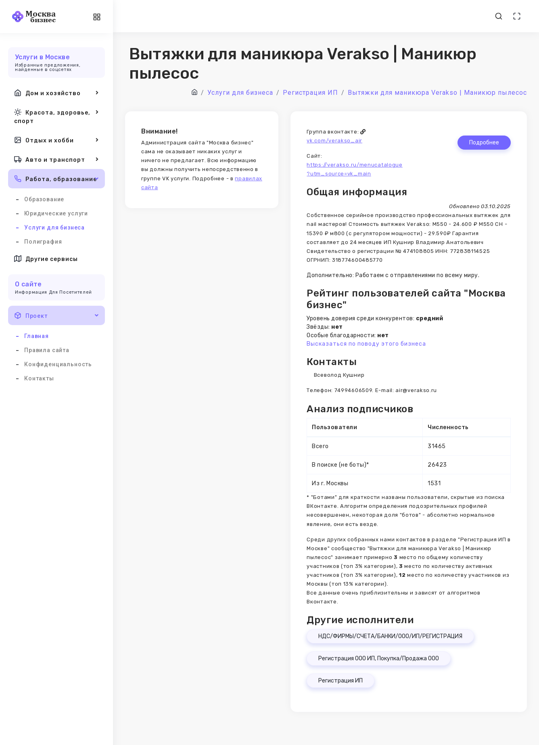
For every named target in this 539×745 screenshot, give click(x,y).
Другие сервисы (46, 258)
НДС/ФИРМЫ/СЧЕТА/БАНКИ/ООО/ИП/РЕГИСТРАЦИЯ (390, 636)
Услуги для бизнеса (54, 227)
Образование (44, 199)
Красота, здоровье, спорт (56, 116)
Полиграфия (43, 241)
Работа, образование (56, 179)
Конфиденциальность (58, 364)
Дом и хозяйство (56, 93)
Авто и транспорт (56, 159)
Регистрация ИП (340, 680)
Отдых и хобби (56, 140)
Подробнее (484, 142)
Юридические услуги (56, 213)
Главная (36, 336)
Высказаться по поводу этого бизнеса (366, 343)
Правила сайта (46, 350)
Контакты (39, 378)
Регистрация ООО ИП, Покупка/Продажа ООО (378, 658)
